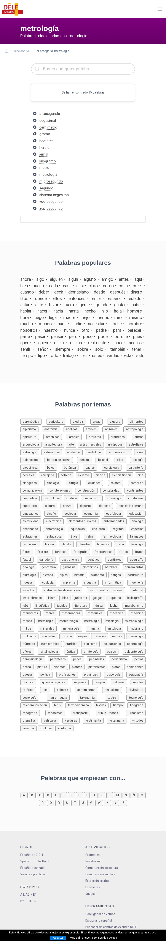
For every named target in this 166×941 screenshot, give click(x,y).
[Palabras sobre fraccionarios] (104, 551)
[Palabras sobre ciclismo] (84, 474)
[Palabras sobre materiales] (96, 612)
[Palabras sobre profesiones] (68, 674)
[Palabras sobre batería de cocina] (61, 459)
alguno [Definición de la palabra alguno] (90, 279)
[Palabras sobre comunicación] (33, 490)
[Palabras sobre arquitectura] (54, 444)
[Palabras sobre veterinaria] (118, 720)
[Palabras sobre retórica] (30, 689)
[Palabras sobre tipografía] (136, 704)
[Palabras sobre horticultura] (135, 574)
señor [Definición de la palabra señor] (42, 349)
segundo (46, 188)
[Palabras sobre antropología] (134, 428)
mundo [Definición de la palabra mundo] (45, 323)
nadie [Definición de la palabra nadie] (77, 323)
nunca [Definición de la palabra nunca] (69, 330)
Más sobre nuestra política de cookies (93, 937)
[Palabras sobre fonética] (62, 551)
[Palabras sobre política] (47, 674)
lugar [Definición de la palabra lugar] (53, 317)
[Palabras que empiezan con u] (83, 802)
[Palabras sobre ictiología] (49, 582)
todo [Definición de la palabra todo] (53, 355)
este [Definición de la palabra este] (39, 304)
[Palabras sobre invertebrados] (33, 597)
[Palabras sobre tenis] (58, 704)
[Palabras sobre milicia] (29, 628)
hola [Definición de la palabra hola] (118, 311)
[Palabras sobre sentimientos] (88, 689)
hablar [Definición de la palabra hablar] (26, 311)
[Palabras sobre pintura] (43, 666)
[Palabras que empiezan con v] (91, 802)
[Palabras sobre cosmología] (52, 497)
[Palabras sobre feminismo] (31, 543)
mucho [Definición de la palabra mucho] (26, 323)
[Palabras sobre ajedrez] (80, 421)
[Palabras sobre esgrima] (119, 528)
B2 (22, 901)
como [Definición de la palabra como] (108, 285)
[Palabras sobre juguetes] (116, 597)
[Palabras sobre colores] (118, 482)
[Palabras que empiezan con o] (142, 794)
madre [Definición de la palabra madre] (69, 317)
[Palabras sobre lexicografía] (135, 597)
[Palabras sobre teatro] (115, 697)
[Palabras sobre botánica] (72, 467)
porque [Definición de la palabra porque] (121, 336)
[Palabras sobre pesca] (27, 666)
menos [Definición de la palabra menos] (102, 317)
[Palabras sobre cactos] (92, 467)
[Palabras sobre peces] (79, 658)
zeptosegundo (51, 208)
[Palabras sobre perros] (139, 658)
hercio (44, 147)
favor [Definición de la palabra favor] (54, 304)
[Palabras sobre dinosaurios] (32, 513)
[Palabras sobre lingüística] (43, 605)
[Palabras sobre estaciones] (32, 536)
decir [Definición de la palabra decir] (58, 292)
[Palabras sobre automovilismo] (120, 451)
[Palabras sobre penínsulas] (98, 658)
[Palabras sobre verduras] (72, 720)
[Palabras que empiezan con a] (25, 794)
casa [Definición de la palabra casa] (67, 285)
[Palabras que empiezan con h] (80, 794)
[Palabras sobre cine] (140, 474)
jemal (43, 154)
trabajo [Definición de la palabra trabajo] (69, 355)
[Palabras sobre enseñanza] (31, 528)
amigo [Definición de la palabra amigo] (107, 279)
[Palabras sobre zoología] (46, 727)
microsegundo (51, 181)
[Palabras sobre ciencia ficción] (122, 474)
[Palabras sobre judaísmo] (81, 597)
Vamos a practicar (32, 874)
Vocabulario (93, 861)
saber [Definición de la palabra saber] (117, 342)
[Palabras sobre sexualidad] (114, 689)
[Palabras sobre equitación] (79, 528)
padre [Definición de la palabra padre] (101, 330)
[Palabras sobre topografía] (32, 712)
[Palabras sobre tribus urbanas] (111, 712)
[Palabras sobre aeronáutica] (33, 421)
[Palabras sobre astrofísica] (136, 444)
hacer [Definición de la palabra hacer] (42, 311)
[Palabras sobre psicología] (115, 674)
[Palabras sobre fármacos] (136, 536)
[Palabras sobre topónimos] (58, 712)
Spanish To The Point (34, 861)
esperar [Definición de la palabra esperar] (115, 298)
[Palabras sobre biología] (138, 459)
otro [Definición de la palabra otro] (85, 330)
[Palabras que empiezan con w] (99, 802)
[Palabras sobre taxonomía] (91, 697)
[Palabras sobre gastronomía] (72, 559)
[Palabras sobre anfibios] (93, 428)
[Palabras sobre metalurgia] (46, 620)
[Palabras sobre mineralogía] (73, 628)
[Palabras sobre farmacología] (114, 536)
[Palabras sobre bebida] (86, 459)
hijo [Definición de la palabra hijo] (105, 311)
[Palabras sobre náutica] (118, 635)
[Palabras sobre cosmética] (31, 497)
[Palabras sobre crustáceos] (136, 497)
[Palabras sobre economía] (93, 513)
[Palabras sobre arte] (72, 444)
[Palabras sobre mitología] (116, 628)
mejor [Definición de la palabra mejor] (85, 317)
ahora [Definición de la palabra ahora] (25, 279)
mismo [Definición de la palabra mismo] (135, 317)
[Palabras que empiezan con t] (75, 802)
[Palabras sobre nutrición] (72, 643)
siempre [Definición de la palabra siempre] (62, 349)
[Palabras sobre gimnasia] (70, 566)
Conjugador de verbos (100, 914)
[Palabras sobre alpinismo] (31, 428)
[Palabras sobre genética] (95, 559)
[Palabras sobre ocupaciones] (112, 643)
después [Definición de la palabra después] (118, 292)
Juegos (90, 893)
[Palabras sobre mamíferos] (31, 612)
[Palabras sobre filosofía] (85, 543)
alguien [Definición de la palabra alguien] (56, 279)
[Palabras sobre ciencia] (101, 474)
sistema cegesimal (54, 195)
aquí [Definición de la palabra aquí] (138, 279)
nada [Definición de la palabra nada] (62, 323)
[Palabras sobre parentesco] (59, 658)
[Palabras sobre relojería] (121, 681)
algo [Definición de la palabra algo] (40, 279)
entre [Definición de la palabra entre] (96, 298)
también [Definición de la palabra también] (117, 349)
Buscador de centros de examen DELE (111, 927)
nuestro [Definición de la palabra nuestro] (51, 330)
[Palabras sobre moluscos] (30, 635)
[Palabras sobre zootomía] (64, 727)
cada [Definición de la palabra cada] (53, 285)
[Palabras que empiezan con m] (118, 794)
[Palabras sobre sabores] (64, 689)
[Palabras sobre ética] (76, 536)
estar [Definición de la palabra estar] (25, 304)
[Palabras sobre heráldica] (112, 566)
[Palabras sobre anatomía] (53, 428)
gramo (44, 134)
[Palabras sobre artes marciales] (91, 444)
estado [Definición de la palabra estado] (135, 298)
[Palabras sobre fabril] (92, 536)
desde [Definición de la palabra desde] (99, 292)
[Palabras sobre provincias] (93, 674)
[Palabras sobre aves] (140, 451)
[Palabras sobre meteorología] (69, 620)
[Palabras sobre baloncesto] (32, 459)
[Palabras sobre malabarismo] (134, 605)
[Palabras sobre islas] (65, 597)
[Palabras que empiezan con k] (102, 794)
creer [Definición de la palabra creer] (137, 285)
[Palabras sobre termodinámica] (79, 704)
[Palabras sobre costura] (72, 497)
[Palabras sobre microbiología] (134, 620)
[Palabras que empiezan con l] (110, 794)
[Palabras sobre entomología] (55, 528)
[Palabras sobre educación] (136, 513)
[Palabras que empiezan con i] (87, 794)
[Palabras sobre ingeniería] (136, 582)
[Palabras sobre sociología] (33, 697)
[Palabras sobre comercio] (137, 482)
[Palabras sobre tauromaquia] (62, 697)
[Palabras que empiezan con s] (67, 802)
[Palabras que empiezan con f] (64, 794)
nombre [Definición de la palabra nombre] (135, 323)
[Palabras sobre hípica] (64, 574)
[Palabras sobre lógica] (100, 605)
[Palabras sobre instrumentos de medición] (64, 589)
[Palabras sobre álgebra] (117, 421)
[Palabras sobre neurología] (136, 635)
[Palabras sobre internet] (138, 589)
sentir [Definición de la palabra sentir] (25, 349)
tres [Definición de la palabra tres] (84, 355)
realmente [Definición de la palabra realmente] (97, 342)
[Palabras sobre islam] (52, 597)
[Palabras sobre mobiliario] (136, 628)
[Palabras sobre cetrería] (67, 474)
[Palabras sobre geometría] (50, 566)
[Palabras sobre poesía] (29, 674)
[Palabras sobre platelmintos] (98, 666)
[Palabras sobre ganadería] (48, 559)
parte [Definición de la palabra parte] (25, 336)
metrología (48, 174)
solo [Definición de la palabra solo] (99, 349)
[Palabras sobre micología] (112, 620)
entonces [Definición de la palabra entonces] (77, 298)
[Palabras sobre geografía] (136, 559)
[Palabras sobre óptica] (72, 651)
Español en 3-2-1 (31, 855)
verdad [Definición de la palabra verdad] (113, 355)
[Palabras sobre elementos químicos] (83, 520)
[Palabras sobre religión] (101, 681)
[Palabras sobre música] (67, 635)
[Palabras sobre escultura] (100, 528)
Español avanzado (32, 868)
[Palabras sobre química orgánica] (56, 681)
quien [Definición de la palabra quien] (43, 342)
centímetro (48, 127)
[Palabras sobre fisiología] (137, 543)
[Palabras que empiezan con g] (72, 794)
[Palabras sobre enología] (137, 520)
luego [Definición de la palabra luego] (39, 317)
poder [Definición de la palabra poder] (103, 336)
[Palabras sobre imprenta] (70, 582)
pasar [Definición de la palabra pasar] (40, 336)
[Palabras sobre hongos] (116, 574)
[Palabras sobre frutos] (139, 551)
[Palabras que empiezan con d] (49, 794)
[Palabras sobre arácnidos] (55, 436)
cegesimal (47, 120)
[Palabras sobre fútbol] (28, 559)
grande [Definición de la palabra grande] (102, 304)
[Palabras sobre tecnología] (136, 697)
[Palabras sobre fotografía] (81, 551)
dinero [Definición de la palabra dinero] (136, 292)
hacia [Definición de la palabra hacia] (58, 311)
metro (44, 167)
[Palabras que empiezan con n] (127, 794)
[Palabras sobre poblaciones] (135, 666)
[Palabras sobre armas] (139, 436)
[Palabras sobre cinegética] (32, 482)
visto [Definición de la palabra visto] (140, 355)
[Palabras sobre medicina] (137, 612)
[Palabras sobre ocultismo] (91, 643)
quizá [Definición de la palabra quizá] (59, 342)
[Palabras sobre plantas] (77, 666)
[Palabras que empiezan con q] (51, 802)
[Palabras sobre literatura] (82, 605)
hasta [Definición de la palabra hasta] (74, 311)
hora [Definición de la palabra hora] (24, 317)
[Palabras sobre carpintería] (136, 467)
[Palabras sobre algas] (98, 421)
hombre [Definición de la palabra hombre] (134, 311)
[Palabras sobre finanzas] (104, 543)
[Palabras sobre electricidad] (31, 520)
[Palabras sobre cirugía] (76, 482)
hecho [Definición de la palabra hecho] (90, 311)
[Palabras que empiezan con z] (123, 802)
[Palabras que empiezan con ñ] (135, 794)
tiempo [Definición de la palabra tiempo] (26, 355)
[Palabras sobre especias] (137, 528)
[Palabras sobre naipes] (83, 635)
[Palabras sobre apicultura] (32, 436)
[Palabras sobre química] (30, 681)
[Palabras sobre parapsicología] (34, 658)
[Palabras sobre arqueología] (31, 444)
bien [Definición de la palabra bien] (24, 285)
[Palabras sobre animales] (112, 428)
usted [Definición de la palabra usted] (97, 355)
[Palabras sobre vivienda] (29, 727)
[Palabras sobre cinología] (55, 482)
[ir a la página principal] (12, 9)
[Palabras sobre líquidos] (63, 605)
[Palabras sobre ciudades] (97, 482)
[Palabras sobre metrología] (92, 620)
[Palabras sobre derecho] (106, 505)
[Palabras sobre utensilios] (31, 720)
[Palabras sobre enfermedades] (115, 520)
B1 (35, 894)
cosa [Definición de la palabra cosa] (123, 285)
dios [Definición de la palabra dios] (24, 298)
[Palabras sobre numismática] (51, 643)
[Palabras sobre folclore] (43, 551)
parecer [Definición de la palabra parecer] (135, 330)
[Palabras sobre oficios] (29, 651)
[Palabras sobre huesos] (29, 582)
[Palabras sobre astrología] (31, 451)
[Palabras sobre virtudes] (138, 720)
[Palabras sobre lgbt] (26, 605)
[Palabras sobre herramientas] (134, 566)
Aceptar (58, 937)
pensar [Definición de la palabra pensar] (57, 336)
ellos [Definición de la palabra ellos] (57, 298)
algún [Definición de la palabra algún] (73, 279)
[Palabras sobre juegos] (99, 597)
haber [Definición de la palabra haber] (137, 304)
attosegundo (49, 113)
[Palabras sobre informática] (114, 582)
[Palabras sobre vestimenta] (95, 720)
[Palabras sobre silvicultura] (136, 689)
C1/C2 (32, 901)
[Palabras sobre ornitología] (93, 651)
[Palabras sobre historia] (80, 574)
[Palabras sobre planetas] (60, 666)
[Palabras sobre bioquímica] (32, 467)
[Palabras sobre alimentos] (136, 421)
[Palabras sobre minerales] (49, 628)
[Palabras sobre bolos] (53, 467)
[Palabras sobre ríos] (47, 689)
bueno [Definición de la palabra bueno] (38, 285)
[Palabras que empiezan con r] (59, 802)
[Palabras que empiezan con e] (57, 794)
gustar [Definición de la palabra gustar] (120, 304)
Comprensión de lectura (101, 868)
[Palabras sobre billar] (122, 459)
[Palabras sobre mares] (51, 612)
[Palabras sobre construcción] (87, 490)
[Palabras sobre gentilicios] (116, 559)
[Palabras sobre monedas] (49, 635)
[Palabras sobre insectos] (31, 589)
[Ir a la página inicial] (8, 51)
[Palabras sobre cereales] (29, 474)
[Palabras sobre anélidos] (73, 428)
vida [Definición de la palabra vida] (127, 355)
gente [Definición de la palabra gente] (85, 304)
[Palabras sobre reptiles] (138, 681)
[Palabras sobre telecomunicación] (36, 704)
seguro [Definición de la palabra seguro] (135, 342)
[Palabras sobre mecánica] (117, 612)
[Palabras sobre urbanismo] (136, 712)
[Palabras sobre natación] (100, 635)
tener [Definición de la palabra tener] (136, 349)
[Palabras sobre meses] (28, 620)
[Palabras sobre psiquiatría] (136, 674)
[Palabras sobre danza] (69, 505)
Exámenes (92, 887)
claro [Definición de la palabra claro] (93, 285)
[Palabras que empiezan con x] (108, 802)
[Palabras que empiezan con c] (41, 794)
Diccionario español (98, 920)
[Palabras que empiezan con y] (116, 802)
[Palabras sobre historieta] (98, 574)
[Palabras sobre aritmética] (120, 436)
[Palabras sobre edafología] (115, 513)
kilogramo (47, 161)
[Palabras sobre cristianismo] (93, 497)
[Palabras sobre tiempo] (118, 704)
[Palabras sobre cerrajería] (48, 474)
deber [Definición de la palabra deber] (44, 292)
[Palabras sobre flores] (27, 551)
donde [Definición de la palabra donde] (41, 298)
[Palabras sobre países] (113, 651)
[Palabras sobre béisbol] (105, 459)
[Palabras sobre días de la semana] (131, 505)
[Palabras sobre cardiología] (114, 467)
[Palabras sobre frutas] (124, 551)
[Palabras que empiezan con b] (33, 794)
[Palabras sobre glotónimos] (91, 566)
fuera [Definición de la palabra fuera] (69, 304)
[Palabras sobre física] (121, 543)
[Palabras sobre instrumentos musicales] (108, 589)
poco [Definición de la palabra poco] (88, 336)
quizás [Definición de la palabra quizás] (76, 342)
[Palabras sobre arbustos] (97, 436)
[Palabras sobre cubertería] (31, 505)
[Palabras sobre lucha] (115, 605)
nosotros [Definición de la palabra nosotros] (28, 330)
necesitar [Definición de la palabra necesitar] (96, 323)
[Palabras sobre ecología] (72, 513)
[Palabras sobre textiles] (102, 704)
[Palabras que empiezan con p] (43, 802)
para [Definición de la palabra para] (117, 330)
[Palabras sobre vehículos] (52, 720)
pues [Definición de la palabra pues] (137, 336)
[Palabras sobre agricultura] (58, 421)
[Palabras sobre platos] (117, 666)
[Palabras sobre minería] (95, 628)
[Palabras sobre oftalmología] (51, 651)
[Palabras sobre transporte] (83, 712)
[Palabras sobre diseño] (53, 513)
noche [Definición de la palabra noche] (116, 323)
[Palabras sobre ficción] (51, 543)
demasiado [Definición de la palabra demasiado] (78, 292)
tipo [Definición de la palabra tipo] (41, 355)
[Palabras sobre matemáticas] (72, 612)
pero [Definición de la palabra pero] (73, 336)
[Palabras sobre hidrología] (30, 574)
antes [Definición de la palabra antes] (124, 279)
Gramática (92, 855)
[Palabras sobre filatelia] (67, 543)
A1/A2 (24, 894)
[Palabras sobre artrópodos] (115, 444)
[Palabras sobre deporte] (87, 505)
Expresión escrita (97, 880)
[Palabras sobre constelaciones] (61, 490)
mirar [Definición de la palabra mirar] (119, 317)
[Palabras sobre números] (29, 643)
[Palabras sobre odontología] (135, 643)
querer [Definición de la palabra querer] (26, 342)
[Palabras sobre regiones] (82, 681)
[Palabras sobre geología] (29, 566)
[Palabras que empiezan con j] (95, 794)
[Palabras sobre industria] (92, 582)
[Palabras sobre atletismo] (75, 451)
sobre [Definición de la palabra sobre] (82, 349)
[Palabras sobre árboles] (76, 436)
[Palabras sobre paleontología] (134, 651)
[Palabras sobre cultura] (52, 505)
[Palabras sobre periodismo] (120, 658)
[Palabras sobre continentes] (135, 490)
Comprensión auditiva (100, 874)
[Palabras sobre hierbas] (48, 574)
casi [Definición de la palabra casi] (80, 285)
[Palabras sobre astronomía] (53, 451)
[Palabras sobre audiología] (96, 451)
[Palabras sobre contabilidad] (112, 490)
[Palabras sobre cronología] (115, 497)
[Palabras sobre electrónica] (54, 520)
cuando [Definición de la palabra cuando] (27, 292)
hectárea (46, 141)
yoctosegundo (51, 201)
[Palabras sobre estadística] (56, 536)
